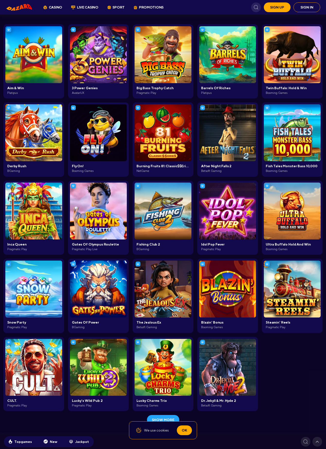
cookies (162, 430)
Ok (184, 430)
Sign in (306, 7)
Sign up (277, 7)
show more (163, 420)
